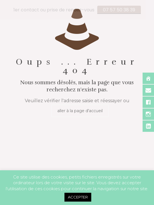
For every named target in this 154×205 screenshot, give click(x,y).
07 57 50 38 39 (119, 10)
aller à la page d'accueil (80, 110)
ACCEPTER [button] (78, 197)
